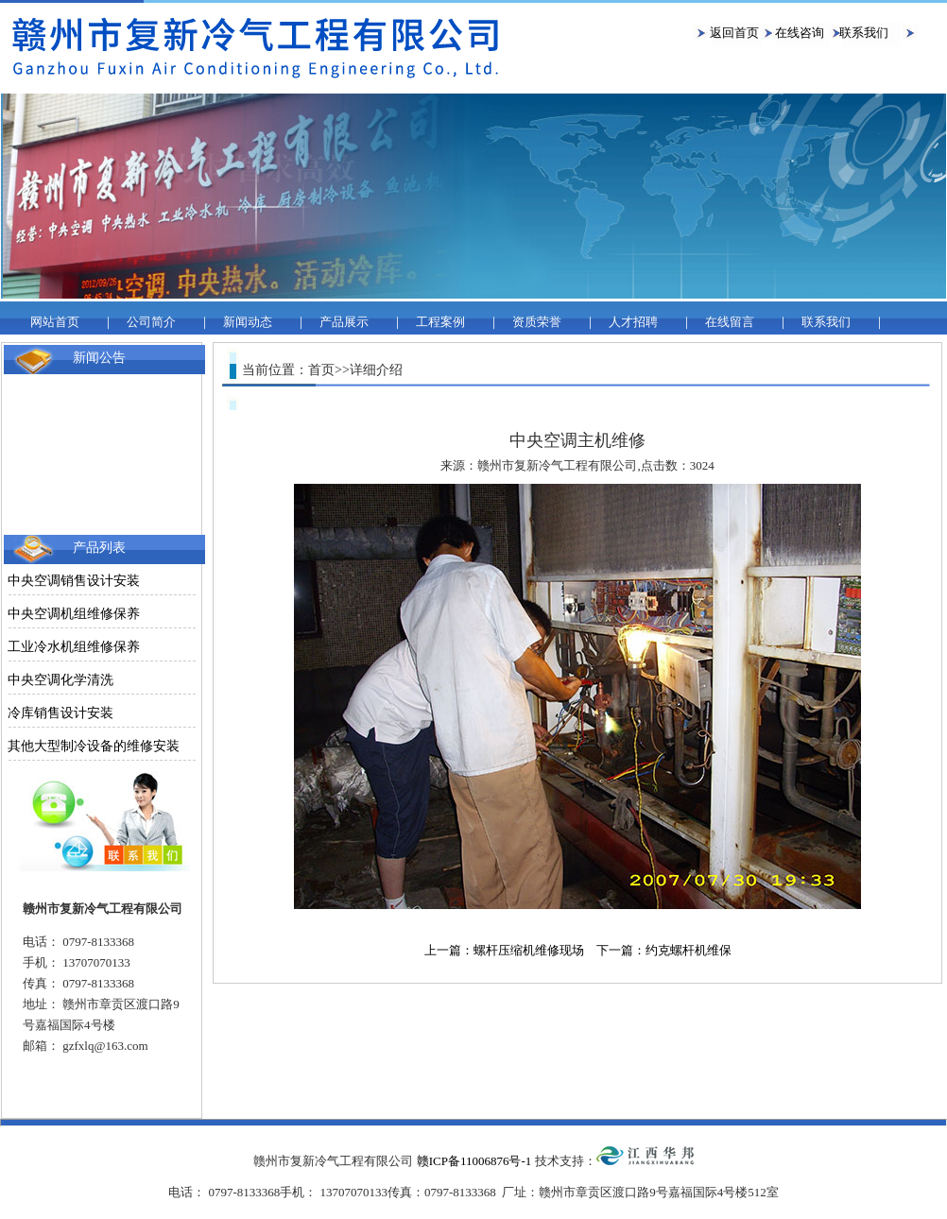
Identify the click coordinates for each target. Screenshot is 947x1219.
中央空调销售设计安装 (74, 581)
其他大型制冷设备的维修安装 (94, 746)
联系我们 (863, 33)
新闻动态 (247, 322)
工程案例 (440, 322)
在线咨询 (799, 33)
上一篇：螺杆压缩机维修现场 (504, 950)
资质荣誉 (536, 322)
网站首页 (54, 322)
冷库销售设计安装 (60, 713)
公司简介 (151, 322)
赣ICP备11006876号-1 (474, 1161)
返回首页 (734, 33)
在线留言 (729, 322)
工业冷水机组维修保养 (74, 647)
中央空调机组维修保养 (74, 614)
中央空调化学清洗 (60, 680)
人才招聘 (633, 322)
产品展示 (344, 322)
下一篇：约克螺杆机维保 (664, 950)
